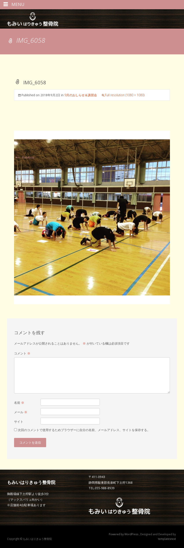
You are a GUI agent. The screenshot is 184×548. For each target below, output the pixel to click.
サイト (18, 421)
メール (20, 412)
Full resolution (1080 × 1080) (124, 95)
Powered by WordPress (124, 534)
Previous (24, 157)
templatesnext (167, 539)
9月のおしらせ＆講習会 (80, 95)
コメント (22, 353)
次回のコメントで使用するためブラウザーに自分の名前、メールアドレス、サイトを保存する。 (84, 430)
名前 (19, 402)
